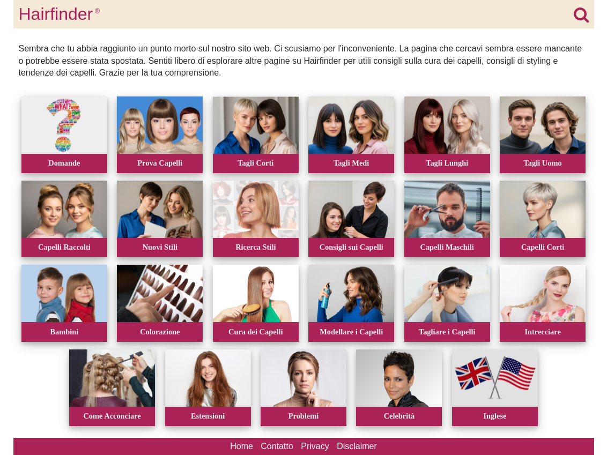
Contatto (277, 446)
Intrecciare (542, 331)
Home (241, 446)
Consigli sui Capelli (351, 247)
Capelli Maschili (447, 247)
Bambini (64, 331)
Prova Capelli (159, 163)
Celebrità (399, 416)
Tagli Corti (255, 163)
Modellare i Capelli (351, 331)
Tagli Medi (351, 163)
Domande (64, 163)
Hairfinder (59, 14)
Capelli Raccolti (64, 247)
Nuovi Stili (160, 247)
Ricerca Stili (255, 247)
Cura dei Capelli (255, 331)
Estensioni (208, 416)
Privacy (315, 446)
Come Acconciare (111, 416)
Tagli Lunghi (447, 163)
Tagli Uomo (543, 163)
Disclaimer (357, 446)
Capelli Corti (542, 247)
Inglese (494, 416)
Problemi (303, 416)
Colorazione (160, 331)
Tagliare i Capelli (447, 331)
